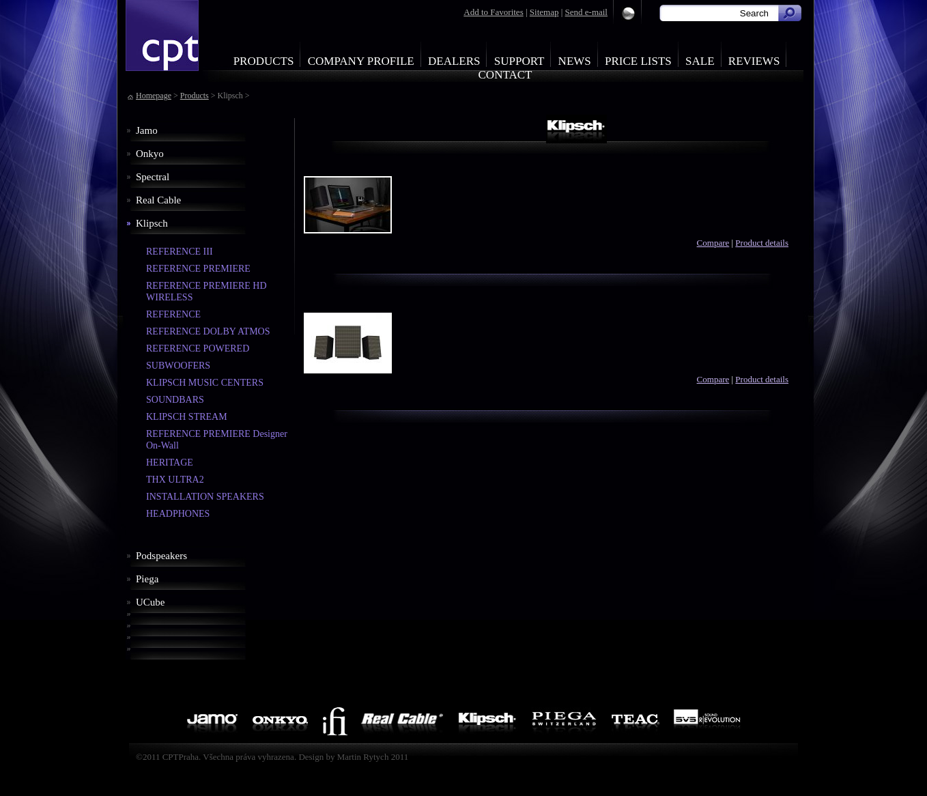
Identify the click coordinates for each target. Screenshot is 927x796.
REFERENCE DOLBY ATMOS (208, 331)
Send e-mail (586, 12)
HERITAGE (169, 462)
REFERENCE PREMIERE (198, 269)
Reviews (754, 61)
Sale (700, 61)
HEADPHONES (178, 514)
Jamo (147, 130)
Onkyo (150, 153)
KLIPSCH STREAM (186, 417)
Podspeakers (161, 555)
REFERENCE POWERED (197, 348)
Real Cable (158, 200)
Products (263, 61)
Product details (761, 243)
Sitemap (544, 12)
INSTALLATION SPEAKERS (205, 497)
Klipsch (152, 223)
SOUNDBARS (175, 400)
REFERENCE (173, 314)
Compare (713, 243)
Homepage (153, 95)
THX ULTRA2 (175, 479)
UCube (150, 602)
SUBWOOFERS (178, 365)
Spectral (152, 176)
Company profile (361, 61)
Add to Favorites (493, 12)
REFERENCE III (179, 251)
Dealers (454, 61)
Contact (505, 74)
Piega (147, 578)
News (574, 61)
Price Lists (638, 61)
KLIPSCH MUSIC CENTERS (204, 383)
